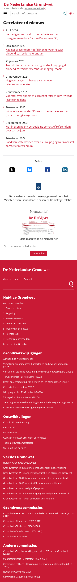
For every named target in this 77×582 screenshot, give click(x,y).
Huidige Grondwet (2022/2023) (19, 462)
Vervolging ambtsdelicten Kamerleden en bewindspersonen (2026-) (35, 365)
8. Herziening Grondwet (16, 344)
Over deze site (11, 279)
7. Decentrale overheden (16, 338)
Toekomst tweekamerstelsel (18, 442)
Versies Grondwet (18, 457)
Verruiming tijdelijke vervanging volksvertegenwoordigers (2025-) (38, 371)
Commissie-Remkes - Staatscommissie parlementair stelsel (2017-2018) (38, 514)
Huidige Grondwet (19, 297)
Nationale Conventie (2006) (17, 571)
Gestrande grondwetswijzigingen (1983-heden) (28, 407)
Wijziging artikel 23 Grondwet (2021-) (23, 392)
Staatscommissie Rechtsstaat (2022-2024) (25, 558)
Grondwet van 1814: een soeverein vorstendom (28, 498)
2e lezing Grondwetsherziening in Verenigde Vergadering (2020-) (38, 402)
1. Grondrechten (12, 308)
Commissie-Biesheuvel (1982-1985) (21, 526)
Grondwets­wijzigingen (23, 353)
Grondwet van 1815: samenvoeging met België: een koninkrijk (36, 493)
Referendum (10, 432)
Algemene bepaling (13, 303)
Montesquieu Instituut (34, 8)
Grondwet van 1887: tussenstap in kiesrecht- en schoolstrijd (35, 478)
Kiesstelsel (9, 427)
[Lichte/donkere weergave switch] (71, 13)
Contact (28, 279)
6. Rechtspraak (11, 333)
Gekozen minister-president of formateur (25, 437)
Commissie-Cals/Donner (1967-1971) (22, 531)
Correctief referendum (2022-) (19, 387)
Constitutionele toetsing (16, 422)
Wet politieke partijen (14, 447)
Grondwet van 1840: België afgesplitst (23, 488)
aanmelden (38, 253)
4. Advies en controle (14, 323)
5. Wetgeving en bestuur (16, 328)
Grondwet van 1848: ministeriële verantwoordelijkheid (32, 483)
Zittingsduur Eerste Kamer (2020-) (21, 397)
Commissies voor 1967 (15, 536)
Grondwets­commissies (23, 508)
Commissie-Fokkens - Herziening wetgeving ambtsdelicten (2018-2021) (38, 565)
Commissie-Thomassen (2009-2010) (22, 521)
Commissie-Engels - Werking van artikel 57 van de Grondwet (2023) (35, 552)
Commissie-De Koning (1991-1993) (21, 576)
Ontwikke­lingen (17, 417)
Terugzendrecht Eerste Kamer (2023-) (23, 376)
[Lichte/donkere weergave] (71, 13)
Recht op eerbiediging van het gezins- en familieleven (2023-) (36, 381)
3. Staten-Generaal (13, 318)
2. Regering (9, 313)
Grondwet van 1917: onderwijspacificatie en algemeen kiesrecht (37, 472)
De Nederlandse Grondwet (28, 4)
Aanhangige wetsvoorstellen (18, 358)
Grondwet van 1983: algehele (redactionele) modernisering (34, 467)
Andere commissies (20, 545)
